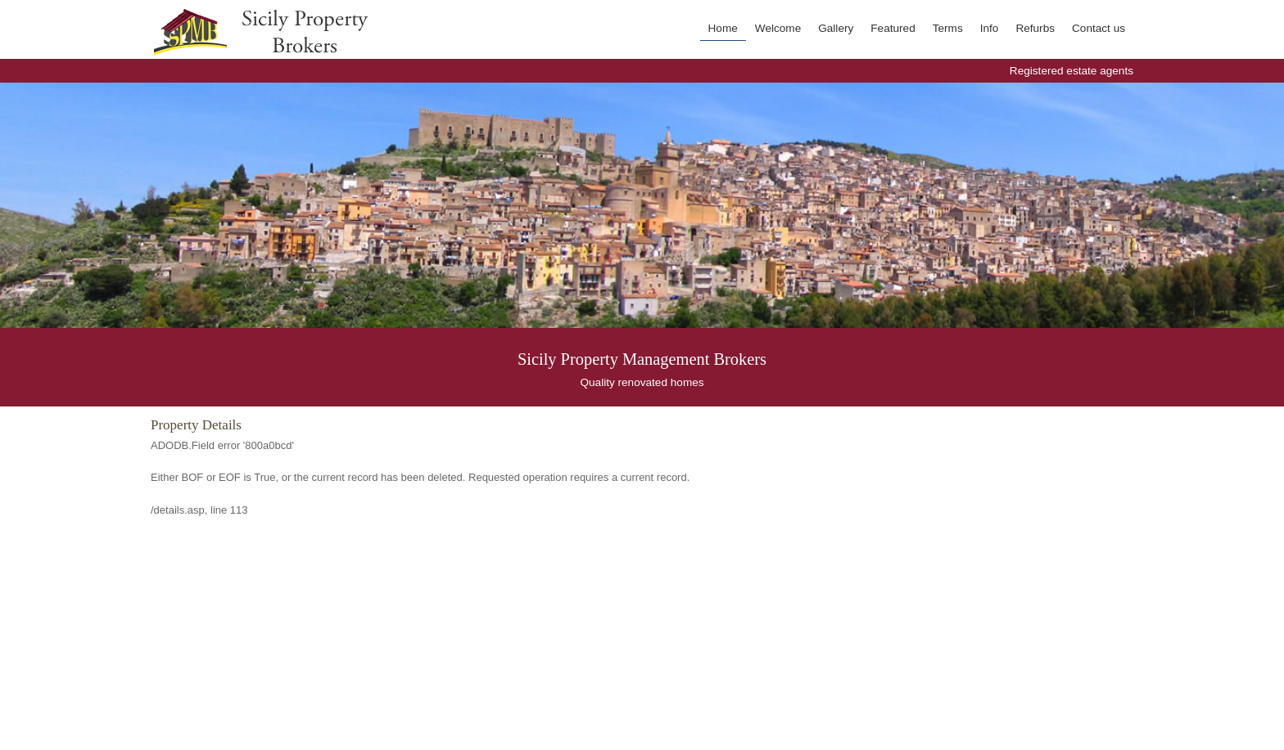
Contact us (1098, 28)
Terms (948, 28)
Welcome (778, 28)
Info (989, 28)
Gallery (835, 28)
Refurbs (1035, 28)
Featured (892, 28)
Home (723, 28)
